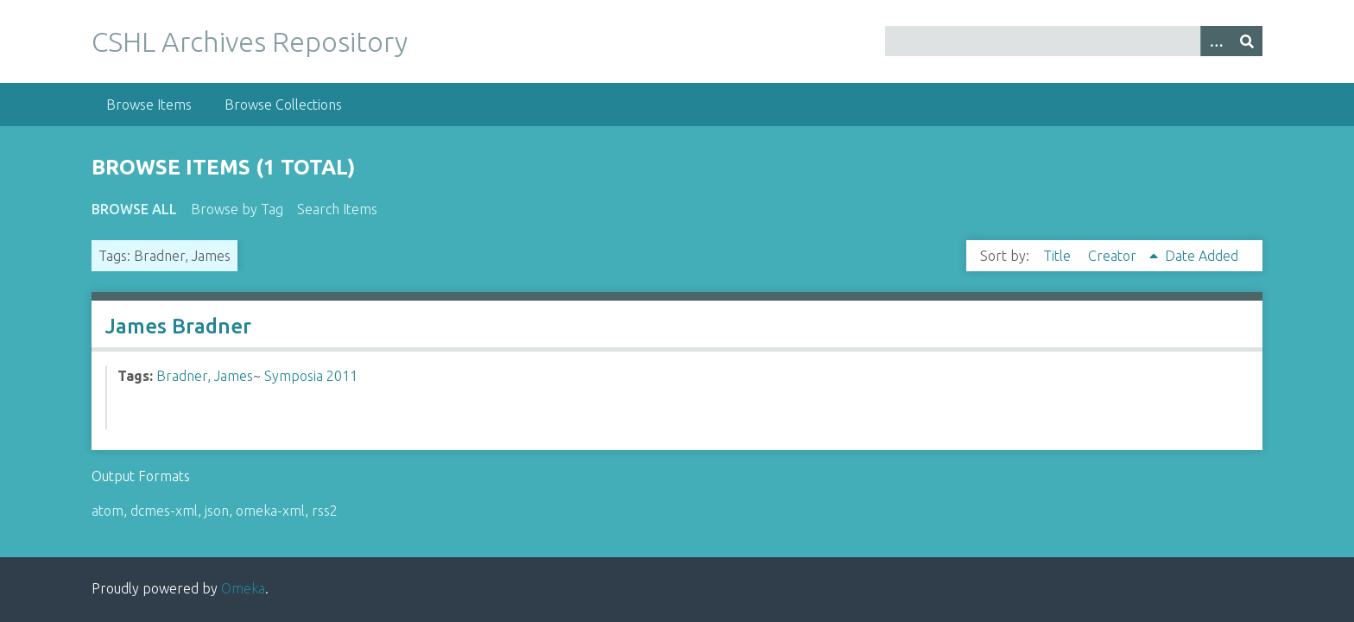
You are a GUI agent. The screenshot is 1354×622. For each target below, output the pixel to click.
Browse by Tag (237, 209)
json (217, 510)
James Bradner (178, 326)
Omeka (243, 588)
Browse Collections (283, 104)
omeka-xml (270, 510)
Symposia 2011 (310, 376)
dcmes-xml (164, 510)
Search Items (337, 209)
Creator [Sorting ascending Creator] (1114, 255)
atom (107, 510)
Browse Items (149, 104)
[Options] (1215, 41)
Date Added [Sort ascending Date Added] (1201, 255)
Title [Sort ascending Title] (1058, 255)
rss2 (325, 510)
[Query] (1073, 41)
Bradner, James (204, 376)
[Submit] (1246, 41)
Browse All (134, 209)
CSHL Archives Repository (250, 41)
